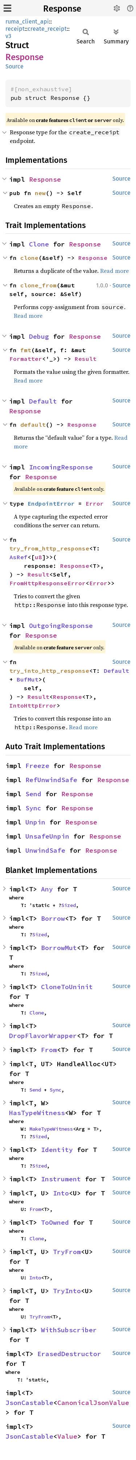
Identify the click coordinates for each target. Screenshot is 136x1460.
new (40, 193)
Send (33, 794)
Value (67, 1436)
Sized (68, 905)
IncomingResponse (61, 467)
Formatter (25, 358)
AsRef (18, 557)
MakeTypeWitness (51, 1129)
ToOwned (55, 1222)
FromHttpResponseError (47, 583)
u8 (38, 557)
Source (14, 66)
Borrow (53, 918)
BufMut (27, 679)
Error (95, 503)
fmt (25, 350)
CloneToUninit (67, 987)
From (49, 1050)
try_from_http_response (49, 548)
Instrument (61, 1179)
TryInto (67, 1291)
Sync (33, 808)
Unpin (35, 822)
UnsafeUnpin (47, 836)
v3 (8, 36)
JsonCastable (29, 1402)
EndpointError (51, 503)
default (33, 424)
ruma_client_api (27, 21)
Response (62, 9)
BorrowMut (59, 948)
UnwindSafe (45, 850)
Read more (114, 271)
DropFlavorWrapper (43, 1035)
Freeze (37, 765)
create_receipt (47, 28)
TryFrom (67, 1252)
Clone (39, 244)
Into (61, 1193)
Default (43, 401)
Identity (57, 1149)
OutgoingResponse (61, 625)
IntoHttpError (33, 705)
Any (47, 889)
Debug (39, 336)
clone (29, 257)
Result (85, 358)
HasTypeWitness (37, 1113)
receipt (15, 28)
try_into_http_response (49, 670)
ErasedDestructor (69, 1354)
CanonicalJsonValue (93, 1402)
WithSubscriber (69, 1330)
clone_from (38, 285)
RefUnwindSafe (51, 780)
